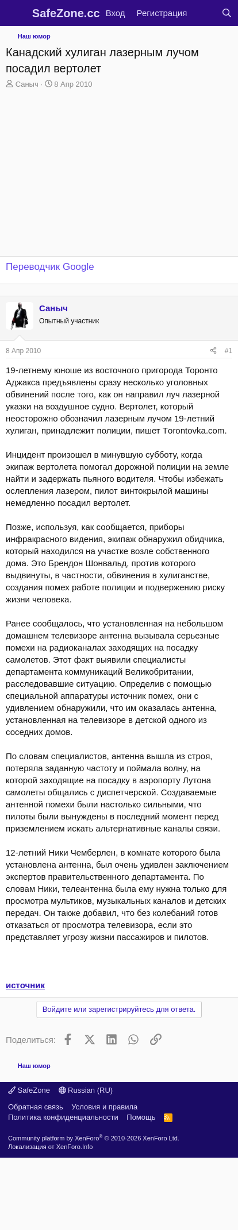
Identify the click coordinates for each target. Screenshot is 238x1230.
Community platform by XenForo (93, 1138)
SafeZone (29, 1090)
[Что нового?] (204, 13)
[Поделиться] (213, 351)
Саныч (27, 84)
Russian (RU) (86, 1090)
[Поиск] (227, 13)
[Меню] (15, 13)
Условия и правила (104, 1107)
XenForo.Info (74, 1146)
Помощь (140, 1117)
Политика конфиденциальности (63, 1117)
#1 (228, 351)
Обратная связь (35, 1107)
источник (25, 985)
